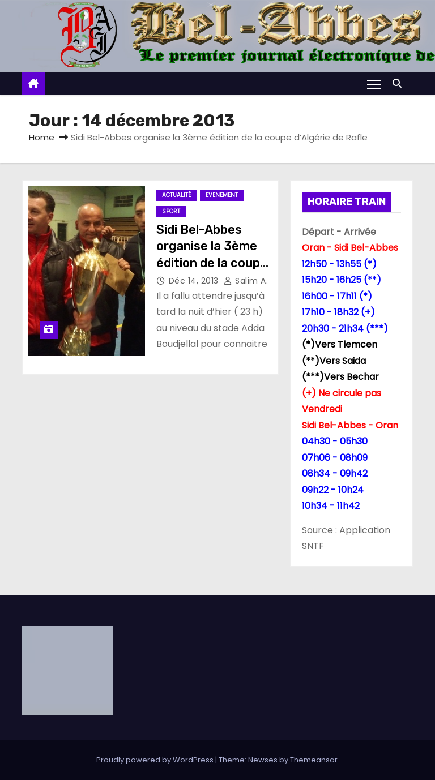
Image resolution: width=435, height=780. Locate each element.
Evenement (222, 195)
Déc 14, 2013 (195, 280)
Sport (171, 211)
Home (41, 137)
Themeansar (314, 760)
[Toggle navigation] (374, 83)
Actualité (176, 195)
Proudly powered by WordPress (155, 760)
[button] (400, 83)
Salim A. (246, 280)
